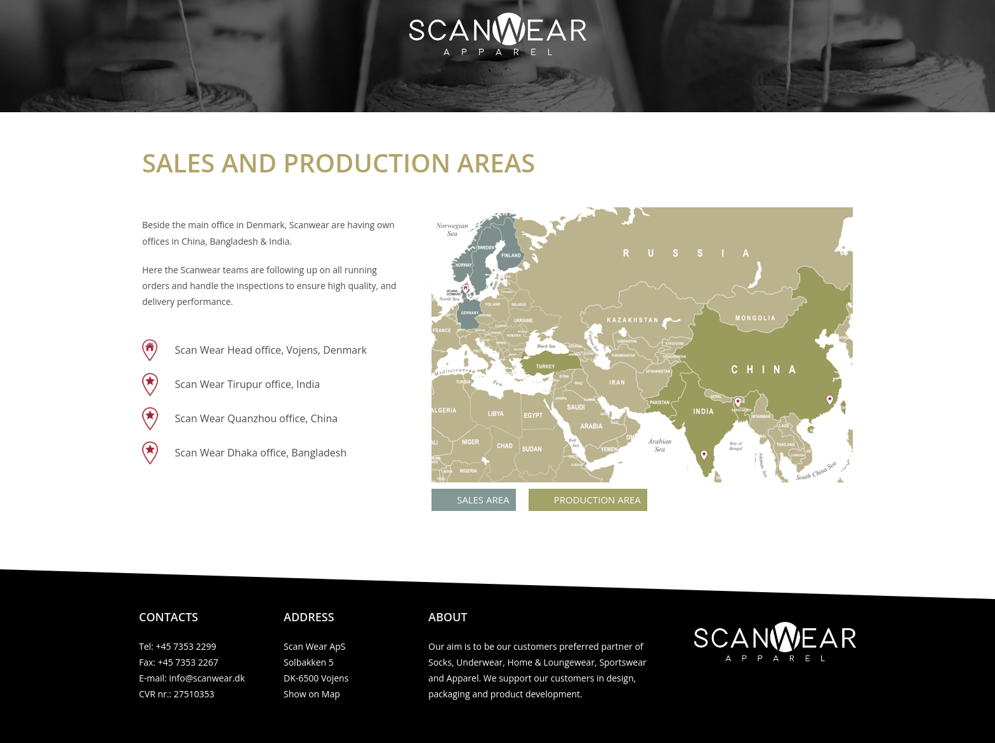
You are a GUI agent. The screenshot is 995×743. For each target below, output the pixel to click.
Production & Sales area (528, 93)
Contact (713, 93)
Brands (643, 93)
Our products (394, 93)
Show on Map (312, 694)
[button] (474, 500)
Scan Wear (293, 93)
